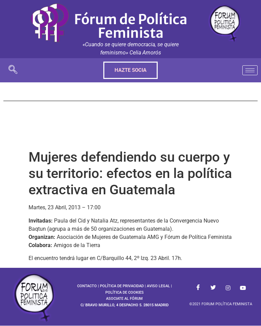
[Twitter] (213, 288)
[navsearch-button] (12, 70)
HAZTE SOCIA (130, 70)
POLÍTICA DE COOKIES (124, 292)
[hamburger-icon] (250, 70)
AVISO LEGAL (158, 286)
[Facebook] (198, 288)
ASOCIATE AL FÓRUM (124, 298)
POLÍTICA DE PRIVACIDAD (122, 286)
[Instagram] (228, 288)
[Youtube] (243, 288)
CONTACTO (87, 286)
